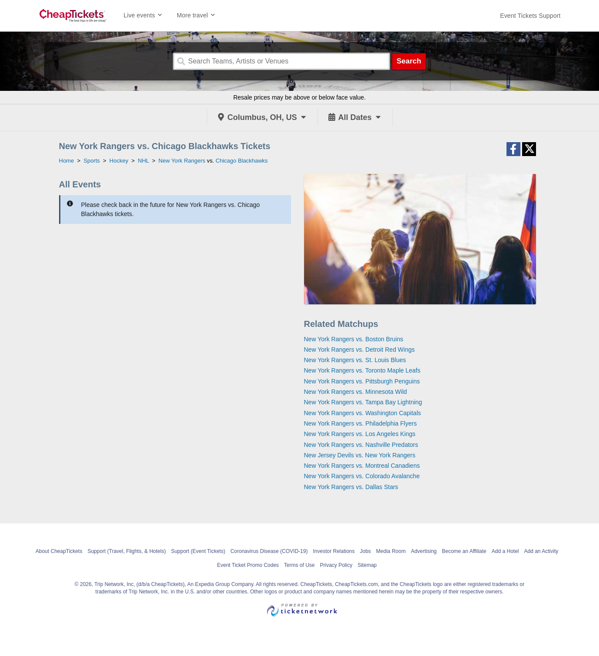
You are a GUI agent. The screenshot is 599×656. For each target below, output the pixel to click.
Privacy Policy (336, 565)
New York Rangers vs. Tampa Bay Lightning (363, 402)
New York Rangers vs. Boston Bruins (354, 339)
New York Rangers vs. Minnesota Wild (355, 391)
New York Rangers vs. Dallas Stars (351, 486)
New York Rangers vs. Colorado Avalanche (362, 476)
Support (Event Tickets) (198, 551)
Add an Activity (541, 551)
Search (409, 61)
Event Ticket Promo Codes (248, 565)
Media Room (391, 551)
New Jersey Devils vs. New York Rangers (360, 455)
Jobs (365, 551)
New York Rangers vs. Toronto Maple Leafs (362, 370)
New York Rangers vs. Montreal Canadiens (362, 465)
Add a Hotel (505, 551)
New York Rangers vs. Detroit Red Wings (359, 349)
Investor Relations (333, 551)
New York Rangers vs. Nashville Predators (361, 444)
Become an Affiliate (464, 551)
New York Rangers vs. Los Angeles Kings (360, 433)
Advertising (424, 551)
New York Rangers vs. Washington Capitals (362, 413)
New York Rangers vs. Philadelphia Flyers (360, 423)
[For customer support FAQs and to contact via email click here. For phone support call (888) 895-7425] (530, 15)
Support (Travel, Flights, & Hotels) (126, 551)
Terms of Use (299, 565)
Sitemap (367, 565)
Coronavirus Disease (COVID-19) (269, 551)
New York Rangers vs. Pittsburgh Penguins (362, 381)
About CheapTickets (59, 551)
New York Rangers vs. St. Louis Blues (355, 359)
